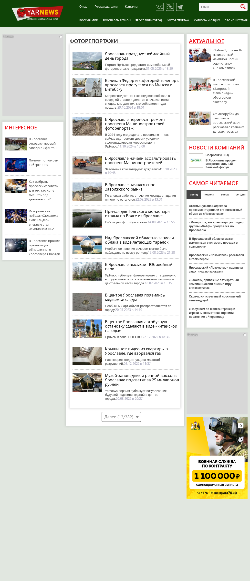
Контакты (131, 6)
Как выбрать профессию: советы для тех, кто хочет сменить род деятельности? (43, 190)
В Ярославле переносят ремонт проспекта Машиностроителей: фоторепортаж (135, 123)
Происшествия (236, 20)
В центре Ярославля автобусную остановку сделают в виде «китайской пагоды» (141, 326)
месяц (194, 194)
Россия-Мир (88, 20)
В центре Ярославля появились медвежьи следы (135, 297)
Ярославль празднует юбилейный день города (137, 56)
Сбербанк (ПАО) (217, 155)
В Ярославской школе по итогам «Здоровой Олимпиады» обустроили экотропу (226, 91)
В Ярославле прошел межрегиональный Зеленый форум (221, 164)
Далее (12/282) (118, 417)
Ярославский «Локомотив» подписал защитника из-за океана (216, 269)
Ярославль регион (117, 20)
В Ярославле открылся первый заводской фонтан (42, 143)
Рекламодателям (106, 6)
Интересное (21, 127)
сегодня (241, 194)
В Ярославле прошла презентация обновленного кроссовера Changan (44, 247)
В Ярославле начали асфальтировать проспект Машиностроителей (140, 160)
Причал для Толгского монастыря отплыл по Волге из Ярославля (137, 213)
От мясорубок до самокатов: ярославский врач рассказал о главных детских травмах (228, 123)
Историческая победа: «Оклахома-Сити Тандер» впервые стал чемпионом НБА (44, 220)
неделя (209, 194)
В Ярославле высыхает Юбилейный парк (139, 266)
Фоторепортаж (178, 20)
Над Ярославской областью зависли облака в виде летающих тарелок (139, 240)
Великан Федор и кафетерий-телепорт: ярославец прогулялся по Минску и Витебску (142, 84)
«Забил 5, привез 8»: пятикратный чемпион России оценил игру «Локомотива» (228, 59)
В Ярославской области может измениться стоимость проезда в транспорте (213, 242)
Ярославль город (148, 20)
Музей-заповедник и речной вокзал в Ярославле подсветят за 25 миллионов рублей (142, 380)
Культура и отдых (207, 20)
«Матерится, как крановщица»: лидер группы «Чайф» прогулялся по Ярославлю (216, 226)
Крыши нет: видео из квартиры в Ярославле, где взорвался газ (136, 351)
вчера (225, 194)
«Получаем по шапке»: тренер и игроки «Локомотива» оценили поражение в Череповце (212, 313)
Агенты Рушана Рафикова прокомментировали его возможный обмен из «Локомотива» (215, 210)
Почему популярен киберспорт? (43, 162)
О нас (83, 6)
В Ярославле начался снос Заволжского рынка (130, 186)
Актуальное (206, 41)
